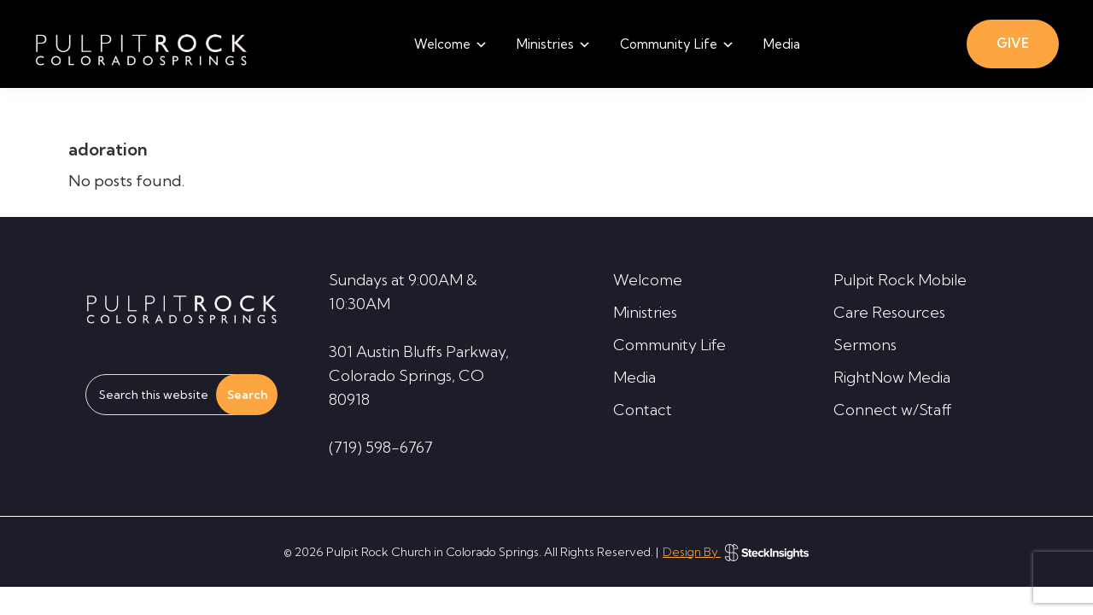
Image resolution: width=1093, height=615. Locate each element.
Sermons (865, 344)
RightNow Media (891, 377)
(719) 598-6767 (381, 447)
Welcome (647, 280)
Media (634, 377)
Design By (736, 551)
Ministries (645, 312)
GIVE (1013, 43)
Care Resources (889, 312)
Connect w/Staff (892, 409)
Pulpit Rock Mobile (900, 280)
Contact (642, 409)
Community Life (669, 344)
